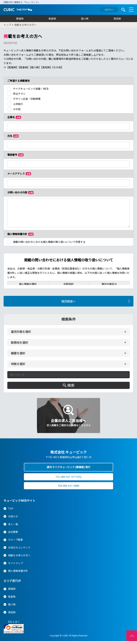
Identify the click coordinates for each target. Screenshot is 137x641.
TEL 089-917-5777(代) (68, 477)
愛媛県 (20, 18)
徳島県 (52, 18)
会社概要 (13, 532)
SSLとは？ (14, 621)
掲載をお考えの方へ (19, 555)
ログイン (109, 9)
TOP (10, 508)
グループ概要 (15, 539)
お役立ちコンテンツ (19, 547)
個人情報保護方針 (18, 571)
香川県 (84, 18)
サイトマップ (15, 563)
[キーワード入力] (68, 374)
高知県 (117, 18)
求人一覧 (13, 524)
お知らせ (13, 516)
